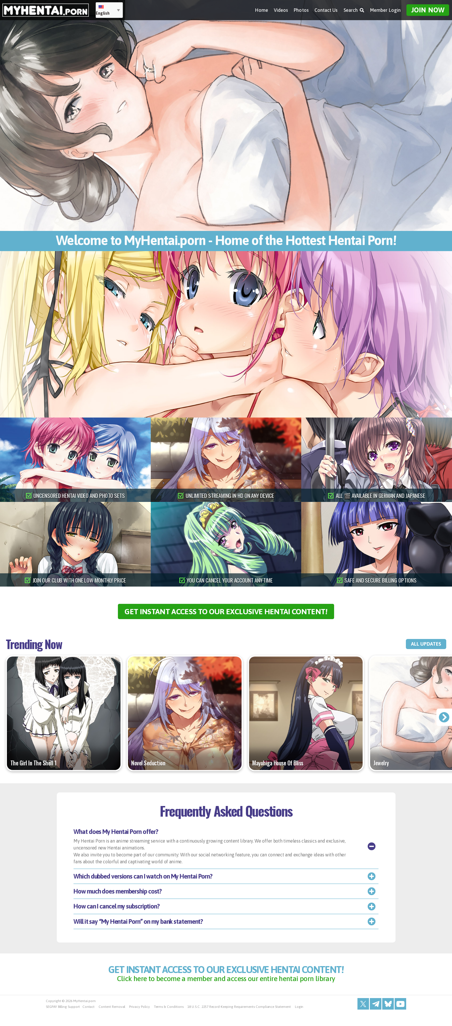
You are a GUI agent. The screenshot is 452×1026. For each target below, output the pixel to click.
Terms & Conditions (169, 1020)
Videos (281, 9)
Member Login (385, 9)
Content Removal (112, 1020)
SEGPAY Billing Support (63, 1020)
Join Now (428, 9)
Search (354, 9)
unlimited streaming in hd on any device (230, 495)
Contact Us (326, 9)
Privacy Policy (139, 1020)
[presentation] (443, 723)
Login (299, 1020)
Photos (301, 9)
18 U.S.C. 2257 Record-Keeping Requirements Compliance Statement (239, 1020)
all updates (419, 650)
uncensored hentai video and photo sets (79, 495)
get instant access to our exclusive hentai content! (226, 614)
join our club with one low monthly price (79, 580)
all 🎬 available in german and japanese (381, 495)
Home (261, 9)
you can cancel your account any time (230, 580)
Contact (88, 1020)
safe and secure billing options (381, 580)
